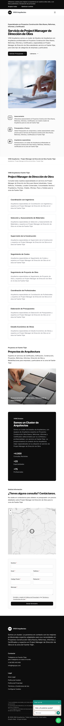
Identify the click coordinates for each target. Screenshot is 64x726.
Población (36, 579)
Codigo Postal (16, 579)
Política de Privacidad (32, 597)
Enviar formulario (32, 603)
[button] (32, 531)
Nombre (14, 563)
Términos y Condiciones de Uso (18, 686)
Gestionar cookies (27, 6)
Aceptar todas (12, 6)
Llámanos (34, 53)
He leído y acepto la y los (31, 598)
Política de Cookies (14, 680)
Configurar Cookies (14, 689)
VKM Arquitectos (17, 12)
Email (13, 571)
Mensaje (14, 587)
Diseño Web (12, 719)
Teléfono (36, 571)
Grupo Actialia (21, 719)
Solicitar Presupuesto (17, 53)
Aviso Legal (11, 677)
